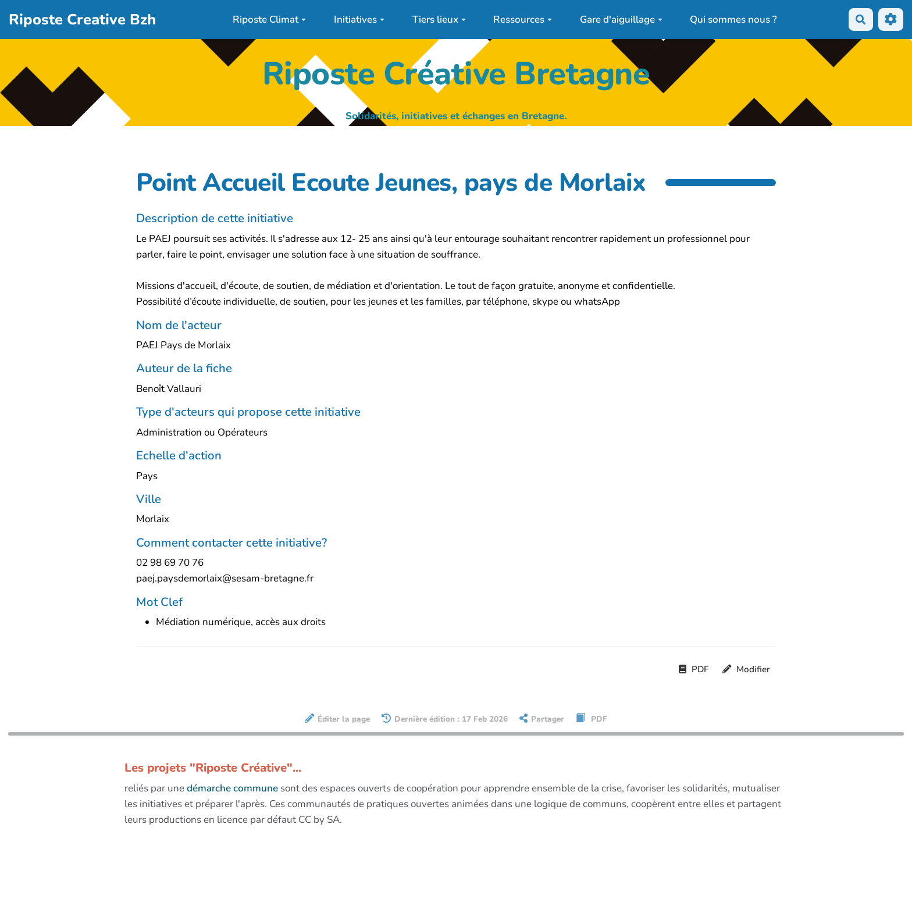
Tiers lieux (439, 19)
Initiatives (359, 19)
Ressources (522, 19)
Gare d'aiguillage (621, 19)
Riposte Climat (269, 19)
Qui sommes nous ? (733, 19)
